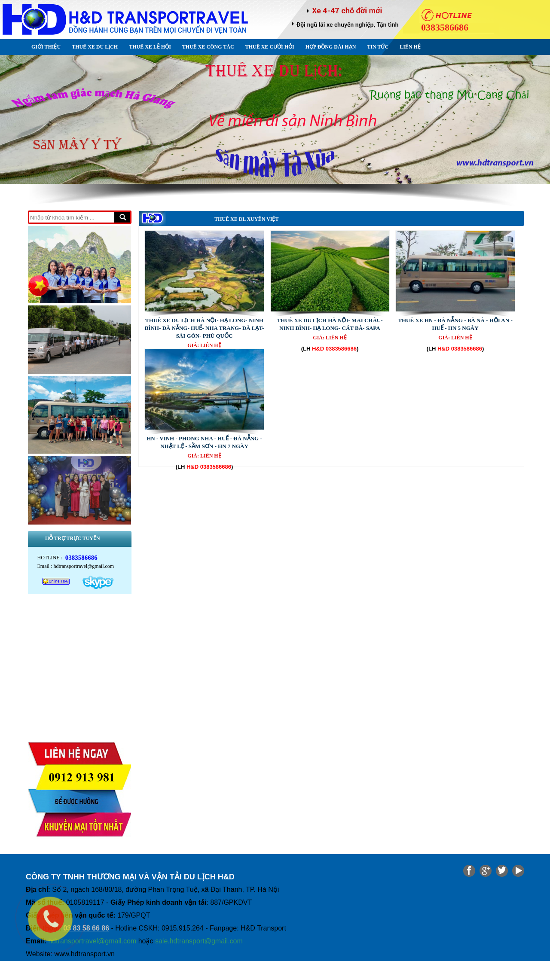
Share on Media (518, 871)
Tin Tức (377, 47)
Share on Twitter (502, 871)
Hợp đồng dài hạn (331, 47)
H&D (318, 348)
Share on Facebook (469, 871)
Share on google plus (486, 871)
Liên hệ (410, 47)
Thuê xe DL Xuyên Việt (246, 219)
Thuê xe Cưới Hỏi (269, 47)
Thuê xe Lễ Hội (150, 47)
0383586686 (341, 348)
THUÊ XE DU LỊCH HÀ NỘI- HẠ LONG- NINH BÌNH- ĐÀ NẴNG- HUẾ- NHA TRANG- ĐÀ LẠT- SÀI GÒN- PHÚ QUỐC (204, 328)
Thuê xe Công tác (208, 47)
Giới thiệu (46, 47)
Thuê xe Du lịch (95, 47)
